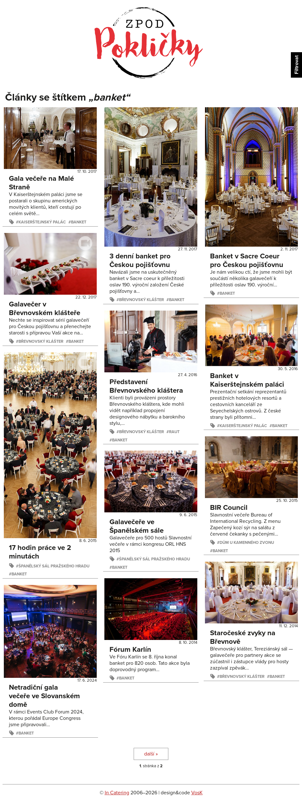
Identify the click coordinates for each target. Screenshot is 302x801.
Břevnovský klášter (141, 299)
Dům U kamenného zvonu (247, 542)
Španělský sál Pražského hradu (53, 566)
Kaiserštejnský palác (42, 222)
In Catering (117, 793)
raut (174, 431)
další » (151, 754)
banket (78, 222)
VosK (197, 793)
